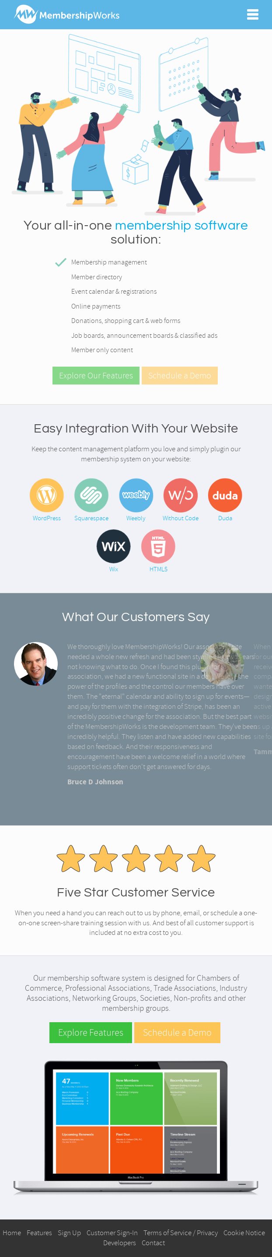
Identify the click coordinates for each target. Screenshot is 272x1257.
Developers (119, 1242)
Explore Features (90, 1033)
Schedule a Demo (179, 375)
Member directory (96, 277)
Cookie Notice (244, 1232)
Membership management (109, 262)
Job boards (87, 335)
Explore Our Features (96, 375)
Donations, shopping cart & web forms (125, 320)
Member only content (102, 350)
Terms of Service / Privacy (180, 1232)
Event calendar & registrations (114, 291)
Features (39, 1232)
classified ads (198, 335)
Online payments (95, 306)
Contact (153, 1242)
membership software (181, 226)
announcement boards (140, 335)
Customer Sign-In (112, 1232)
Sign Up (69, 1232)
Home (12, 1232)
